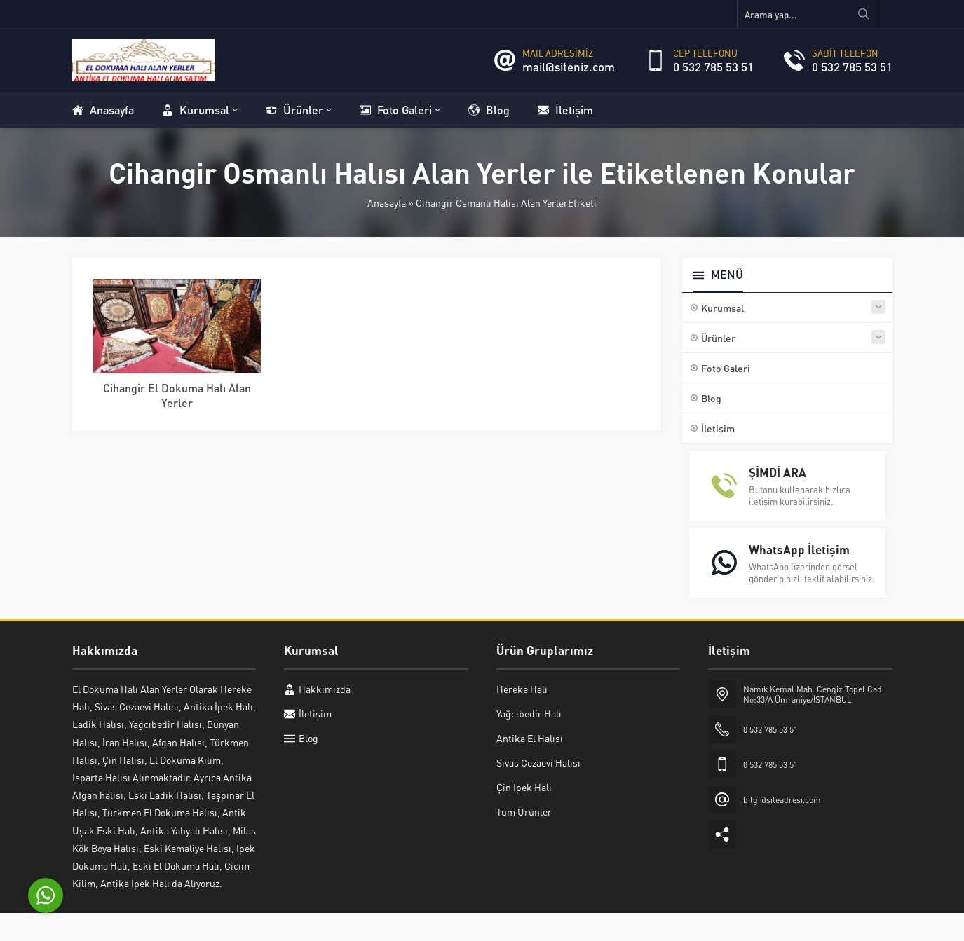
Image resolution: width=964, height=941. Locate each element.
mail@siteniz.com (568, 66)
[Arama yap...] (808, 14)
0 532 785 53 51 (713, 66)
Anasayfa (386, 202)
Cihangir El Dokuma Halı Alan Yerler (177, 395)
